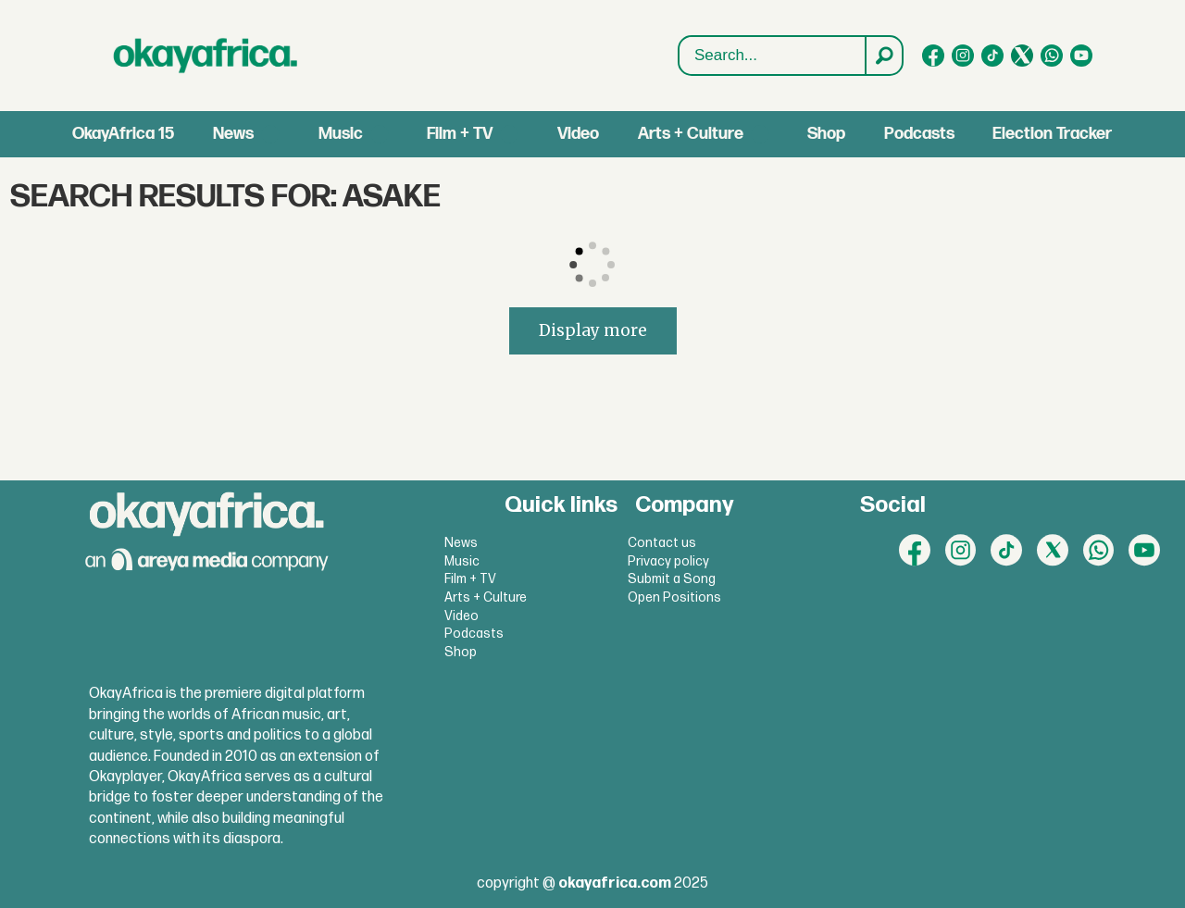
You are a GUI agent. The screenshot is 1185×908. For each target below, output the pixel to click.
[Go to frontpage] (205, 55)
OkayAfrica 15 (123, 133)
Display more (593, 330)
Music (340, 133)
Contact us (662, 543)
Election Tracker (1052, 133)
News (233, 133)
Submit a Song (672, 579)
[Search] (883, 55)
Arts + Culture (690, 133)
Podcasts (919, 133)
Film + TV (460, 133)
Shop (826, 133)
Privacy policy (668, 561)
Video (578, 133)
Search (679, 36)
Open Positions (674, 597)
